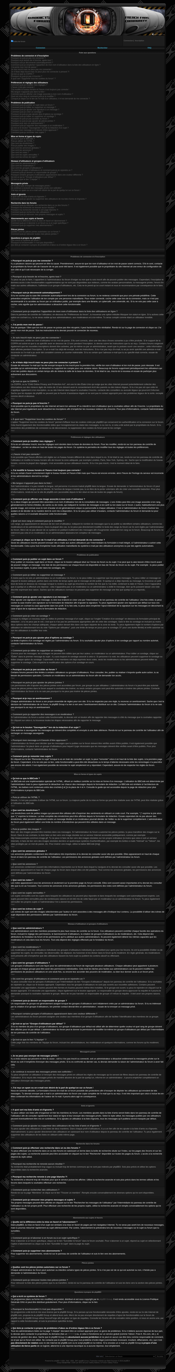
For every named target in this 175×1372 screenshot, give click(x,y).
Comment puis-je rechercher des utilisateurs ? (31, 212)
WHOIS (71, 1334)
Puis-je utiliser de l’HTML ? (22, 141)
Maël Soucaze (112, 1361)
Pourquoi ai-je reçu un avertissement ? (28, 123)
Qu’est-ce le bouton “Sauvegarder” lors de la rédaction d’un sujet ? (40, 128)
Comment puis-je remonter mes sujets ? (28, 132)
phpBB (56, 1361)
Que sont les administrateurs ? (24, 163)
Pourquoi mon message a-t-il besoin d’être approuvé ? (34, 130)
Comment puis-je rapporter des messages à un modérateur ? (37, 125)
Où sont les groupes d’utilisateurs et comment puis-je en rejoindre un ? (41, 170)
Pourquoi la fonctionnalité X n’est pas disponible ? (32, 242)
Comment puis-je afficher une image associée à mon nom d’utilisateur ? (42, 94)
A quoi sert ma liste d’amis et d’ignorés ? (28, 197)
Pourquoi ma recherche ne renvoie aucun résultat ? (33, 207)
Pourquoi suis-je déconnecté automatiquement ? (32, 62)
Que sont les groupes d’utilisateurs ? (27, 168)
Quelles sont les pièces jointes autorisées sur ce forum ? (35, 232)
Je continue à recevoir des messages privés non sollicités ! (36, 188)
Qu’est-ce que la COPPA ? (22, 74)
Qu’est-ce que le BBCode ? (23, 139)
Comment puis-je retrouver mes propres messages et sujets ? (38, 214)
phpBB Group (105, 1299)
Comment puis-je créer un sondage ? (27, 112)
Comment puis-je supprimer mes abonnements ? (32, 225)
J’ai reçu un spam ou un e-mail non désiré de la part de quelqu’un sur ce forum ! (45, 190)
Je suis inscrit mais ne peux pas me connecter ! (31, 69)
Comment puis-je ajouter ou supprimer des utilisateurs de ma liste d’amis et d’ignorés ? (48, 199)
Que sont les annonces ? (22, 150)
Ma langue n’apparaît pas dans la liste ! (28, 92)
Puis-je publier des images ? (23, 145)
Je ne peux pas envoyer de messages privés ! (31, 186)
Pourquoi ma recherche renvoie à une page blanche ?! (34, 210)
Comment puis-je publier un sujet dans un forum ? (32, 105)
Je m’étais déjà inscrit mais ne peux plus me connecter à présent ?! (40, 72)
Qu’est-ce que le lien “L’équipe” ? (25, 179)
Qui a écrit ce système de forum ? (25, 240)
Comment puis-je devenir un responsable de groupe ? (34, 172)
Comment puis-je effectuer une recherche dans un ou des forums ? (40, 205)
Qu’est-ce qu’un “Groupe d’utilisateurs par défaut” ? (33, 177)
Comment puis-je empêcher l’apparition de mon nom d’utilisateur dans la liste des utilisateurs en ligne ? (55, 65)
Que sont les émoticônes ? (22, 143)
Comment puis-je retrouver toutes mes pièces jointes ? (34, 234)
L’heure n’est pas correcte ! (23, 87)
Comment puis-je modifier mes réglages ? (29, 85)
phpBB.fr (127, 1361)
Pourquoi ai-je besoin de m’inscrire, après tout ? (32, 60)
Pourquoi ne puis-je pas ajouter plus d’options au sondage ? (37, 114)
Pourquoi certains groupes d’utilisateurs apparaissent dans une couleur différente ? (47, 175)
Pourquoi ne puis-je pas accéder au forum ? (30, 119)
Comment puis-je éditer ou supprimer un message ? (33, 107)
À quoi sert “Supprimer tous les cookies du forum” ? (33, 78)
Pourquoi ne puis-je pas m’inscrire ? (26, 76)
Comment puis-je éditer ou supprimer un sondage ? (33, 116)
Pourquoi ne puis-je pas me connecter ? (28, 58)
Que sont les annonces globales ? (26, 148)
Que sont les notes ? (20, 152)
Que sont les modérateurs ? (23, 166)
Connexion (40, 48)
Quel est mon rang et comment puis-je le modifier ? (33, 96)
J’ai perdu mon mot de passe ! (24, 67)
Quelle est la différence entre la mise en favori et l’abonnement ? (39, 221)
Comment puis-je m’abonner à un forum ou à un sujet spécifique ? (39, 223)
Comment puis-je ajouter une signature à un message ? (35, 109)
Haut (13, 272)
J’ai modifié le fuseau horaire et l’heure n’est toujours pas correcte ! (40, 89)
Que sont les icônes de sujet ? (24, 157)
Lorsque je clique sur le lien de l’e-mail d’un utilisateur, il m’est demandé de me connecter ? (50, 99)
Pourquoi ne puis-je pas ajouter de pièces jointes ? (33, 121)
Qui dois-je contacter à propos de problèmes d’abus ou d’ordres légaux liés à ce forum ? (49, 245)
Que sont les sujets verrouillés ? (25, 155)
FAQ (149, 48)
